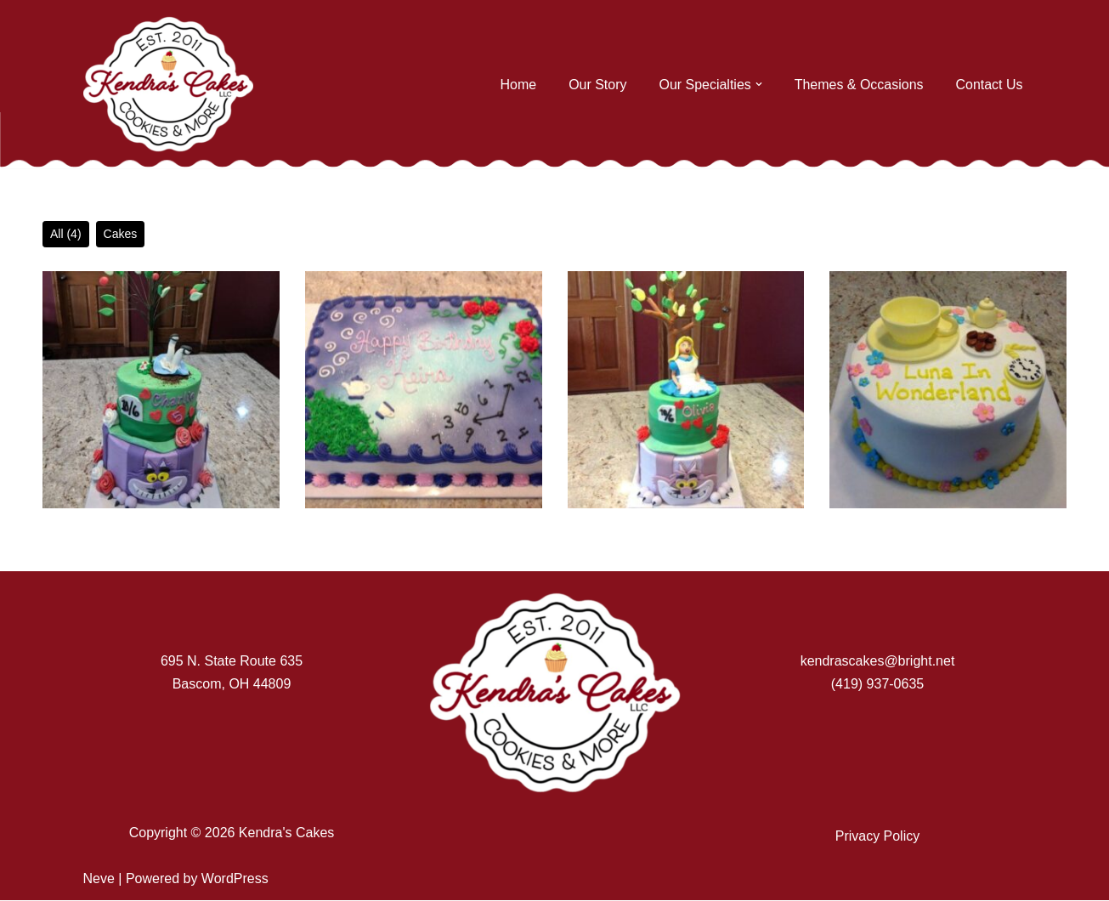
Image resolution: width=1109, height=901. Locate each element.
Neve (99, 879)
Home (518, 84)
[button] (758, 84)
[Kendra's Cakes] (168, 84)
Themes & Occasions (858, 84)
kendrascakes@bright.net (878, 661)
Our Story (596, 84)
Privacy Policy (877, 836)
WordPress (235, 879)
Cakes (121, 234)
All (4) (66, 234)
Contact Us (988, 84)
